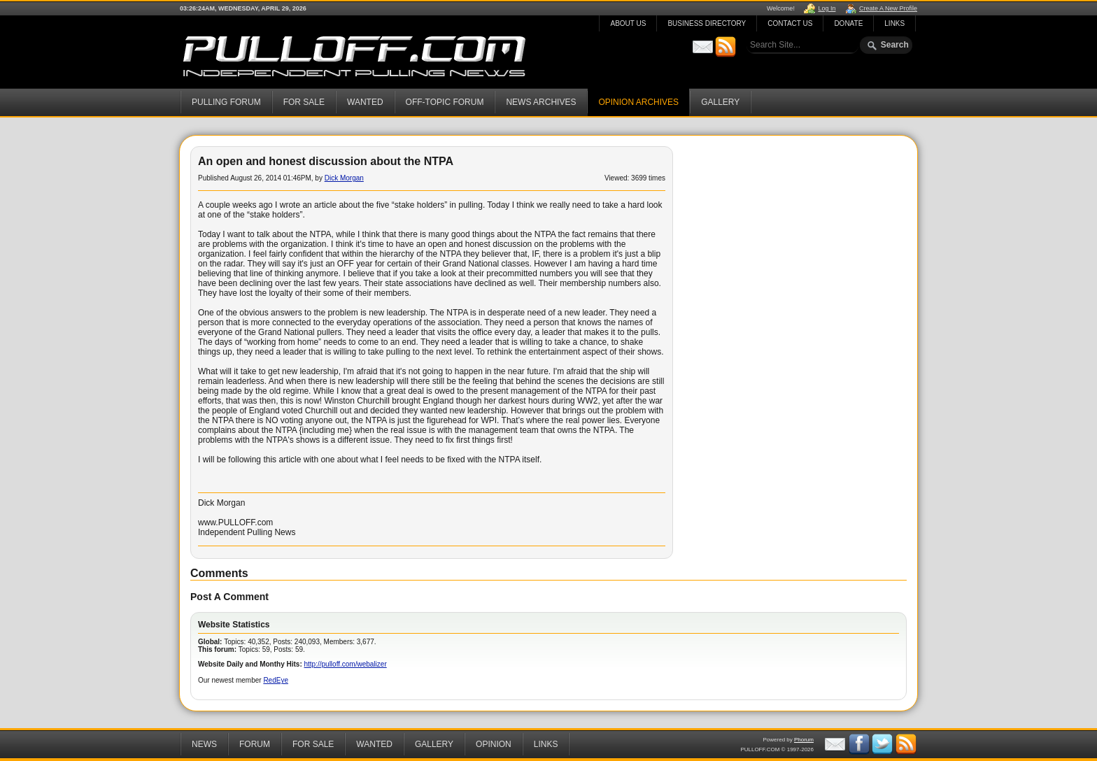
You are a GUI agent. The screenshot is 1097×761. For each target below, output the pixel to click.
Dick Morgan (344, 178)
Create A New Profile (888, 8)
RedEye (275, 680)
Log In (826, 8)
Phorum (804, 740)
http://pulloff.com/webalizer (345, 664)
